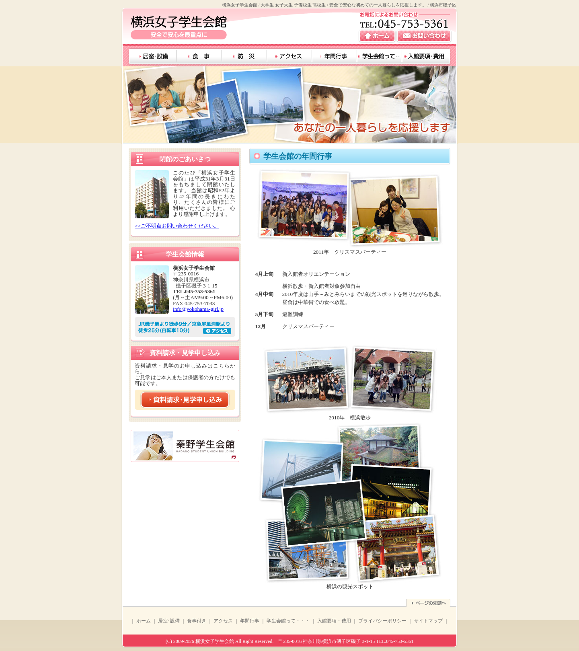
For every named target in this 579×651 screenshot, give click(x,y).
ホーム (143, 621)
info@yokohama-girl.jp (198, 309)
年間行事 (249, 621)
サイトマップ (428, 621)
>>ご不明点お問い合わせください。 (177, 226)
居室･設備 (169, 621)
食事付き (196, 621)
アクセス (223, 621)
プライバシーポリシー (382, 621)
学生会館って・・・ (288, 621)
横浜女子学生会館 (214, 641)
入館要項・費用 (334, 621)
